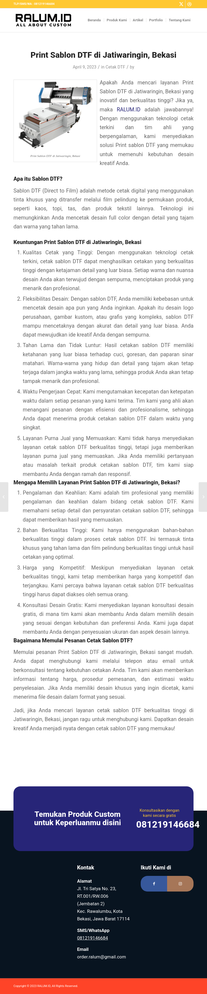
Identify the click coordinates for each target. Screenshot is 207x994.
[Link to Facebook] (154, 884)
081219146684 (92, 938)
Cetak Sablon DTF (108, 640)
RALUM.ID (128, 110)
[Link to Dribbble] (189, 4)
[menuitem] (94, 20)
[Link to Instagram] (180, 884)
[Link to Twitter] (181, 4)
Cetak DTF (115, 67)
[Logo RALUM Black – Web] (45, 20)
